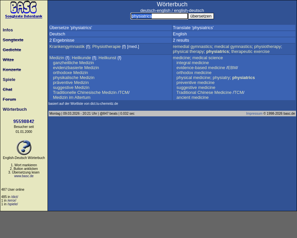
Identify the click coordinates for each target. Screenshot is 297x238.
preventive (186, 82)
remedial (181, 46)
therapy (196, 51)
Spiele (8, 79)
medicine (181, 57)
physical (180, 51)
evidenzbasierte (68, 67)
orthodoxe (62, 72)
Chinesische (89, 92)
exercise (262, 51)
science (216, 57)
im (71, 97)
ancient (183, 97)
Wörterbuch (13, 109)
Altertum (82, 97)
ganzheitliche (65, 62)
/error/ (12, 200)
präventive (63, 82)
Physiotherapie (106, 46)
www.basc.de (24, 176)
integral (184, 62)
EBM (232, 67)
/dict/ (14, 197)
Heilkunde (81, 57)
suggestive (63, 87)
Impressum (254, 113)
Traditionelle (64, 92)
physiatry (221, 77)
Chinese (205, 92)
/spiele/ (13, 204)
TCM (123, 92)
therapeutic (241, 51)
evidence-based (192, 67)
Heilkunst (107, 57)
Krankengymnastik (67, 46)
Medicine (223, 92)
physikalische (66, 77)
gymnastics (201, 46)
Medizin (57, 57)
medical (221, 46)
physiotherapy (267, 46)
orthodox (185, 72)
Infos (6, 29)
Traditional (186, 92)
